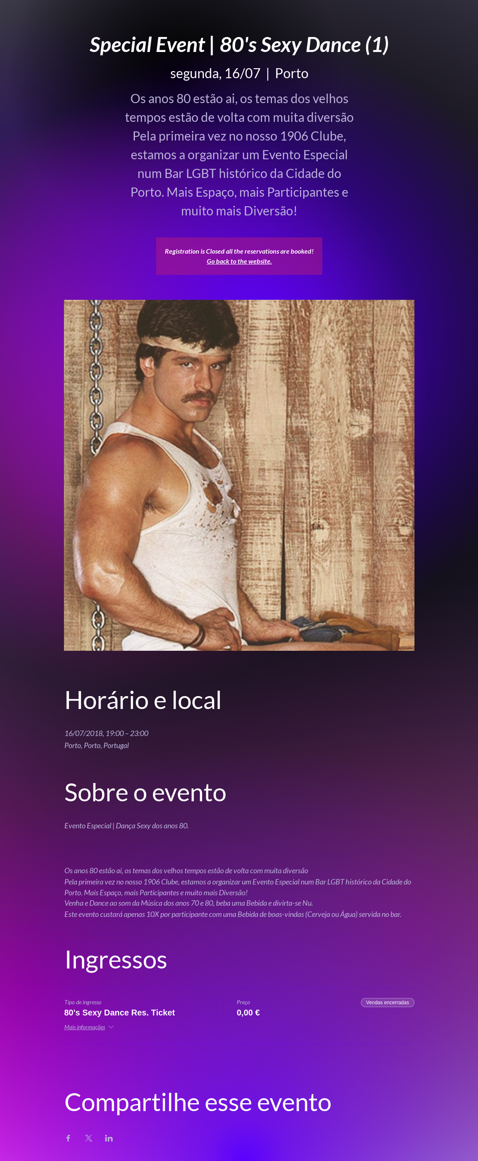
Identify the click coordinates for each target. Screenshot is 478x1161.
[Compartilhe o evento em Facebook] (68, 1138)
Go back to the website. (239, 261)
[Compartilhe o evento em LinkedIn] (109, 1138)
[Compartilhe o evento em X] (89, 1138)
